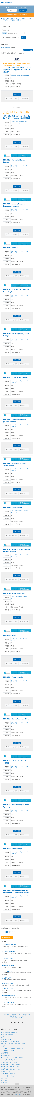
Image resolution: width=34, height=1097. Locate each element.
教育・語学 (4, 1080)
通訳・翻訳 (4, 1083)
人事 (2, 1037)
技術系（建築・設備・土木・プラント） (12, 1069)
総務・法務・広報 (6, 1039)
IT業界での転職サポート (8, 995)
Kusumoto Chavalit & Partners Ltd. (20, 75)
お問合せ (14, 1014)
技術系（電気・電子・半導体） (9, 1062)
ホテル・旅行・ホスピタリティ (9, 1076)
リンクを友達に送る (24, 1014)
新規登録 (22, 10)
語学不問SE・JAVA (7, 983)
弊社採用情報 (12, 1016)
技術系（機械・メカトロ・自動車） (10, 1064)
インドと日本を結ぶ (7, 958)
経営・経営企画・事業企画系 (9, 1032)
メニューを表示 (27, 50)
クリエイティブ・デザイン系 (9, 1060)
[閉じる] (17, 1085)
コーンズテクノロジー (8, 971)
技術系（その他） (6, 1071)
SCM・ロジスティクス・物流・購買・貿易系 (13, 1044)
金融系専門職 (4, 1053)
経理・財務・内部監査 (7, 1034)
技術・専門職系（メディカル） (9, 1073)
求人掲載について (17, 1018)
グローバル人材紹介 (7, 988)
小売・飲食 (4, 1078)
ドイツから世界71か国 (8, 1002)
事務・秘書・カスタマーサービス (10, 1041)
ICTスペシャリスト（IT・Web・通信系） (12, 1057)
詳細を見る (17, 94)
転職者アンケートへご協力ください (17, 14)
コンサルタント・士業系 (7, 1050)
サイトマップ (21, 1016)
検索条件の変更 (7, 30)
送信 (23, 37)
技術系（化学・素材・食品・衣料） (10, 1066)
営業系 (3, 1046)
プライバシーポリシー (18, 1094)
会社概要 (6, 1014)
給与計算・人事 (6, 978)
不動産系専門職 (5, 1055)
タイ (4, 33)
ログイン (12, 10)
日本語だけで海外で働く (8, 951)
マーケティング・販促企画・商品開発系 (12, 1048)
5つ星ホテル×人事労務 (8, 965)
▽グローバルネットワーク (9, 944)
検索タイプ (6, 26)
